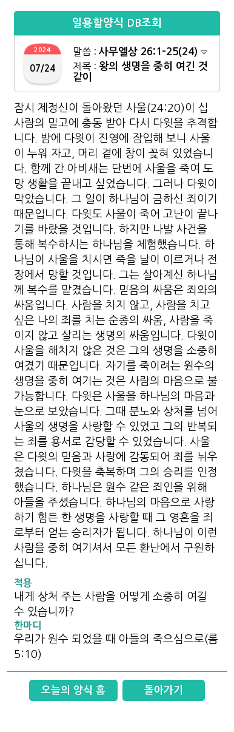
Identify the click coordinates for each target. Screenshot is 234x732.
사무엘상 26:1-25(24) (153, 52)
